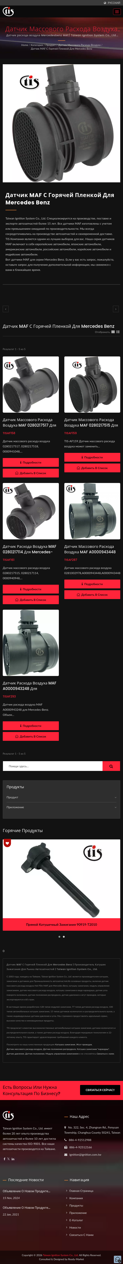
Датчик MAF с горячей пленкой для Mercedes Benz (61, 48)
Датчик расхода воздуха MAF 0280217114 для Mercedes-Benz (30, 552)
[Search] (53, 766)
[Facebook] (4, 1159)
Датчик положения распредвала (59, 1049)
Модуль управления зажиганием (62, 1053)
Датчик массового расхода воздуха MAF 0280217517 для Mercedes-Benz (30, 425)
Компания (76, 1198)
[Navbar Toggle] (117, 12)
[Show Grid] (113, 331)
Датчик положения (35, 1053)
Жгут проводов (84, 1044)
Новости (75, 1227)
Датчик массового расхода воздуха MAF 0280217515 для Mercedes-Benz (91, 425)
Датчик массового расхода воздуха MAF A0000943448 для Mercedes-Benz (90, 552)
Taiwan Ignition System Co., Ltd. (60, 1255)
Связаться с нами (105, 1053)
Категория (37, 44)
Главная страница (81, 1190)
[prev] (6, 309)
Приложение (15, 807)
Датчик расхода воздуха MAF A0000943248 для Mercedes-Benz (30, 688)
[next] (116, 309)
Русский (114, 2)
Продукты (76, 1205)
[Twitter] (8, 1159)
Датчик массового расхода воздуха (79, 44)
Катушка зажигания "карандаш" (93, 1049)
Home (24, 44)
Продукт (51, 44)
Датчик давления (15, 1053)
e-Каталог (76, 1220)
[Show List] (118, 331)
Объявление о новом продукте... (26, 1191)
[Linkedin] (13, 1159)
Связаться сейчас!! (100, 1090)
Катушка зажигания (65, 1044)
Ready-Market (76, 1259)
